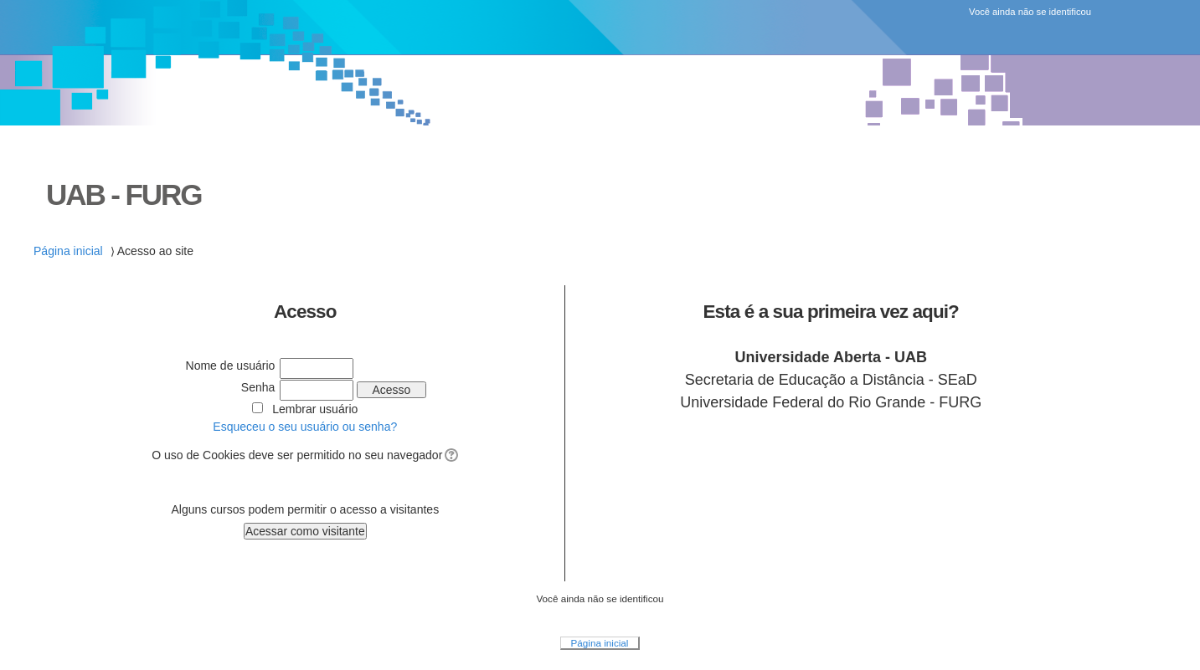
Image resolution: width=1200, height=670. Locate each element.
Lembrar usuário (315, 409)
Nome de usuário (231, 365)
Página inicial (68, 251)
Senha (258, 387)
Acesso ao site (155, 251)
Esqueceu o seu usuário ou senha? (305, 426)
